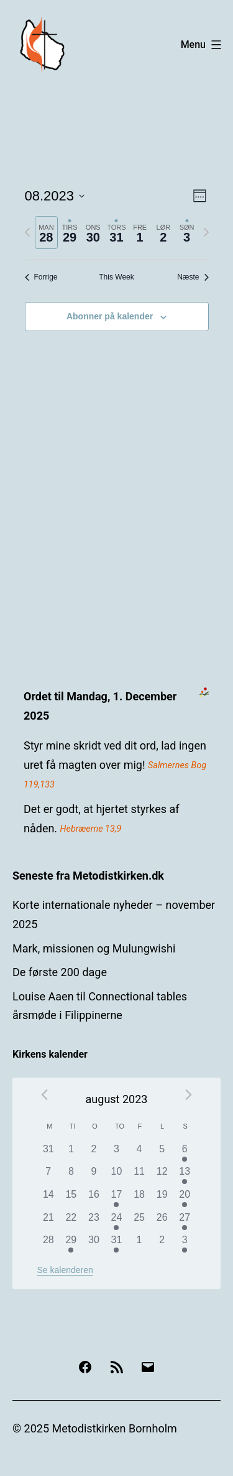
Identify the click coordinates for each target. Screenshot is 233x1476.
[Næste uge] (206, 232)
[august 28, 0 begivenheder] (48, 1244)
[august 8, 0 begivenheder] (71, 1175)
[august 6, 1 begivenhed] (184, 1153)
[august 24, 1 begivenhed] (116, 1221)
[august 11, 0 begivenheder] (139, 1175)
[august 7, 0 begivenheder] (48, 1175)
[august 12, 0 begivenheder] (161, 1175)
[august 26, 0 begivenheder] (161, 1221)
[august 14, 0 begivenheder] (48, 1198)
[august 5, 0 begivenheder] (161, 1153)
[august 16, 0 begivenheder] (94, 1198)
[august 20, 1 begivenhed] (184, 1198)
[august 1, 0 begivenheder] (71, 1153)
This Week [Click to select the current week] (116, 277)
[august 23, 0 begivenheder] (94, 1221)
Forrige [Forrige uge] (41, 277)
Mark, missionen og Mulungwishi (93, 948)
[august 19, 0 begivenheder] (161, 1198)
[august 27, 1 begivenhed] (184, 1221)
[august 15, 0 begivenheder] (71, 1198)
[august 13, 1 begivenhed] (184, 1175)
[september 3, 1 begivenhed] (184, 1244)
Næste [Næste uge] (192, 277)
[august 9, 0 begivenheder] (94, 1175)
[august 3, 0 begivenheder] (116, 1153)
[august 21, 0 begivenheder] (48, 1221)
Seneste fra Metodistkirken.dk (88, 875)
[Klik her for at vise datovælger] (55, 196)
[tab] (46, 232)
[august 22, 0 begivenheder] (71, 1221)
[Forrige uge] (27, 232)
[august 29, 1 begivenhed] (71, 1244)
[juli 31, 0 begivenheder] (48, 1153)
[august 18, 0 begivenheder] (139, 1198)
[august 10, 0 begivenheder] (116, 1175)
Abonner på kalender (109, 316)
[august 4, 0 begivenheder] (139, 1153)
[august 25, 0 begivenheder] (139, 1221)
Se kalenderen (65, 1270)
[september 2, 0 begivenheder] (161, 1244)
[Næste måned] (188, 1095)
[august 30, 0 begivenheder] (94, 1244)
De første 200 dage (59, 972)
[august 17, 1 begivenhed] (116, 1198)
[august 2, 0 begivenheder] (94, 1153)
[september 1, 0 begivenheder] (139, 1244)
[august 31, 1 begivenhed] (116, 1244)
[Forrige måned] (44, 1095)
